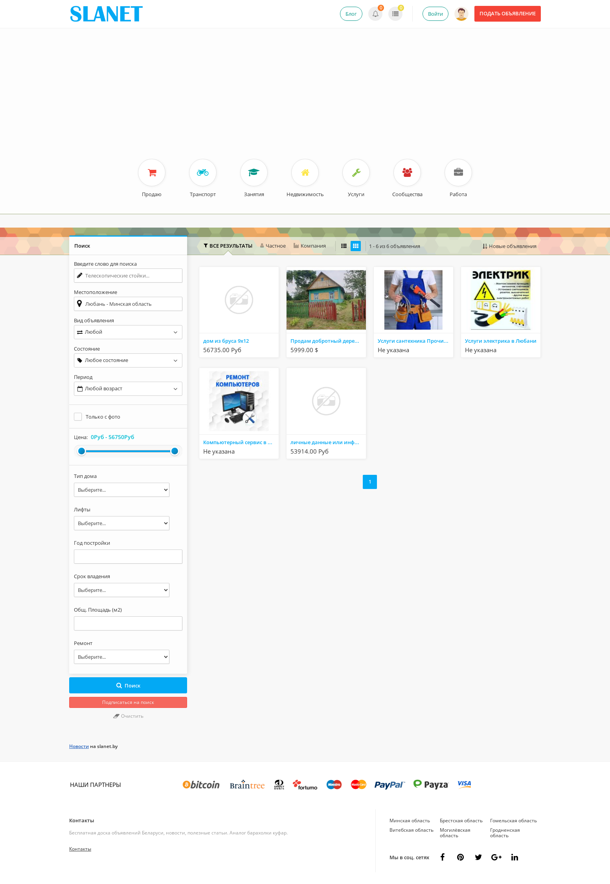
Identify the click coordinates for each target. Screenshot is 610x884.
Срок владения (92, 576)
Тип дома (85, 476)
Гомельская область (513, 820)
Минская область (410, 820)
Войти (435, 13)
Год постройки (92, 542)
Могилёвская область (455, 833)
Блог (351, 13)
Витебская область (412, 830)
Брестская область (461, 820)
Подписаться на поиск (128, 702)
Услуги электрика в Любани (501, 340)
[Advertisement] (305, 100)
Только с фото (103, 416)
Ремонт (83, 643)
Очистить (128, 716)
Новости (79, 746)
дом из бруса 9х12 (226, 340)
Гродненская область (505, 833)
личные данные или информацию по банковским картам (328, 442)
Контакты (81, 820)
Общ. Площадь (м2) (98, 609)
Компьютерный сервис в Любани (241, 442)
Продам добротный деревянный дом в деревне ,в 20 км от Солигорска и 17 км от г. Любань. (328, 340)
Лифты (82, 509)
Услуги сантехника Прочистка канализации (415, 340)
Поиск (128, 685)
